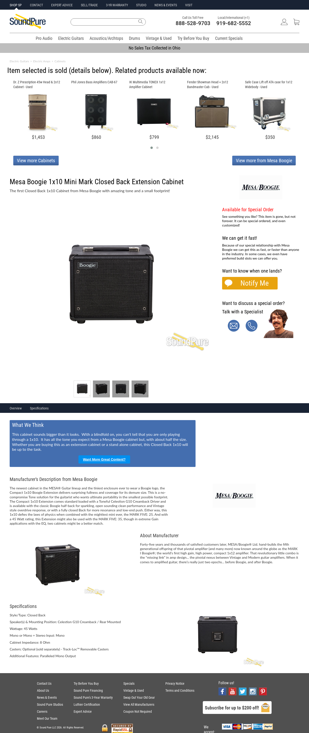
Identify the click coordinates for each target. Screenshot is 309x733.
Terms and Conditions (179, 690)
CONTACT (36, 5)
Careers (42, 711)
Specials (128, 683)
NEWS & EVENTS (165, 5)
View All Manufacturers (138, 704)
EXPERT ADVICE (62, 5)
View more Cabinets (36, 160)
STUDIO (141, 5)
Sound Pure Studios (50, 704)
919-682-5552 (233, 23)
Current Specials (229, 38)
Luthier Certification (87, 704)
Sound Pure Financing (88, 690)
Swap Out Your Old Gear (139, 697)
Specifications (39, 408)
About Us (43, 690)
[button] (151, 147)
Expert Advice (83, 711)
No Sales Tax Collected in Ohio (154, 47)
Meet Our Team (47, 718)
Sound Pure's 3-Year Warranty (93, 697)
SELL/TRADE (89, 5)
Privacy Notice (174, 683)
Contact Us (44, 683)
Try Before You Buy (193, 38)
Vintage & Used (159, 38)
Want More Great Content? (104, 459)
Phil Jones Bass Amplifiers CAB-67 (94, 82)
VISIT (188, 5)
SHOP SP (16, 5)
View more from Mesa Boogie (264, 160)
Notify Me (254, 283)
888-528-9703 (193, 23)
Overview (16, 408)
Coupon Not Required (137, 711)
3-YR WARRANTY (117, 5)
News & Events (47, 697)
